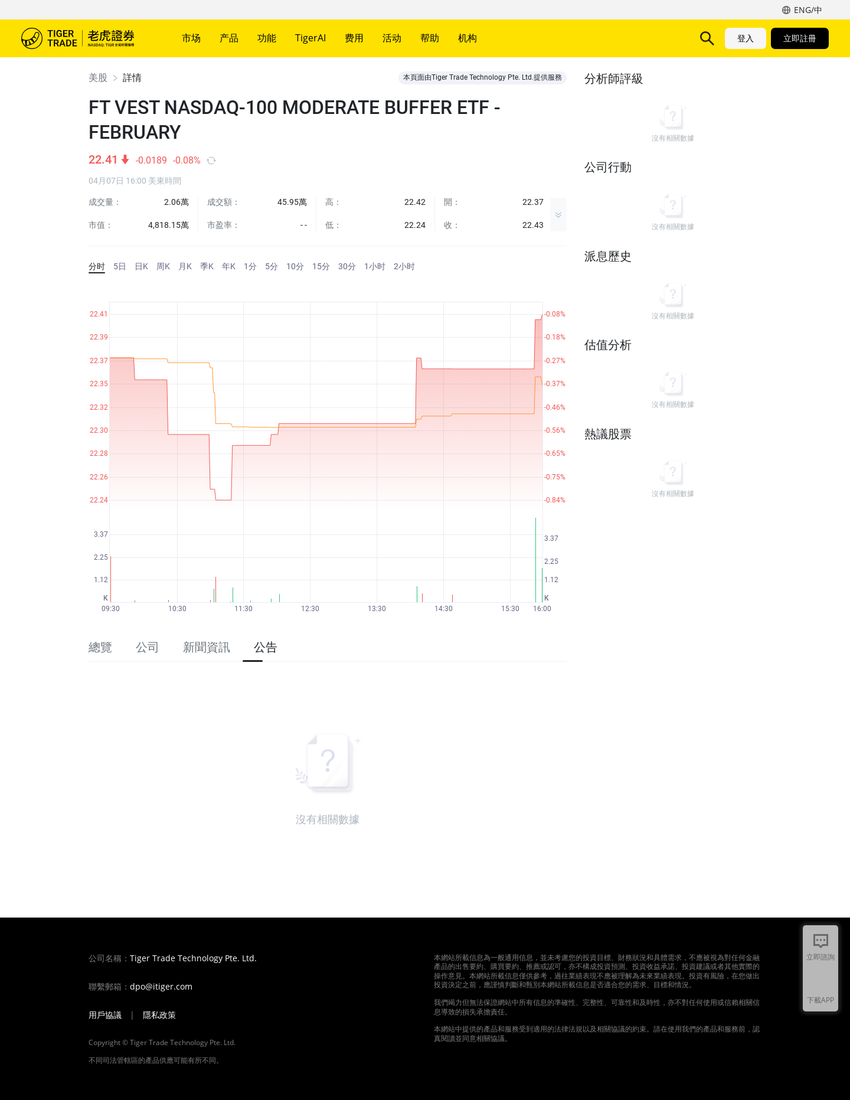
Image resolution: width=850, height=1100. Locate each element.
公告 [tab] (265, 647)
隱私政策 (159, 1015)
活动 (391, 37)
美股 (98, 77)
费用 (354, 37)
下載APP (820, 1000)
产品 (229, 37)
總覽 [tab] (100, 647)
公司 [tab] (147, 647)
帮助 (429, 37)
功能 (266, 37)
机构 (467, 37)
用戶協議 (105, 1015)
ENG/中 (808, 9)
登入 (745, 38)
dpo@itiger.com (161, 986)
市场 (191, 37)
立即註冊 (799, 38)
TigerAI (310, 37)
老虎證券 (86, 38)
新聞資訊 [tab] (206, 647)
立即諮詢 (820, 957)
